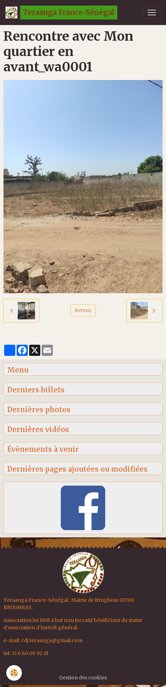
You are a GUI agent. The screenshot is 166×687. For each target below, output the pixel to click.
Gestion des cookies (83, 677)
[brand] (61, 12)
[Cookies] (14, 673)
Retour (83, 310)
